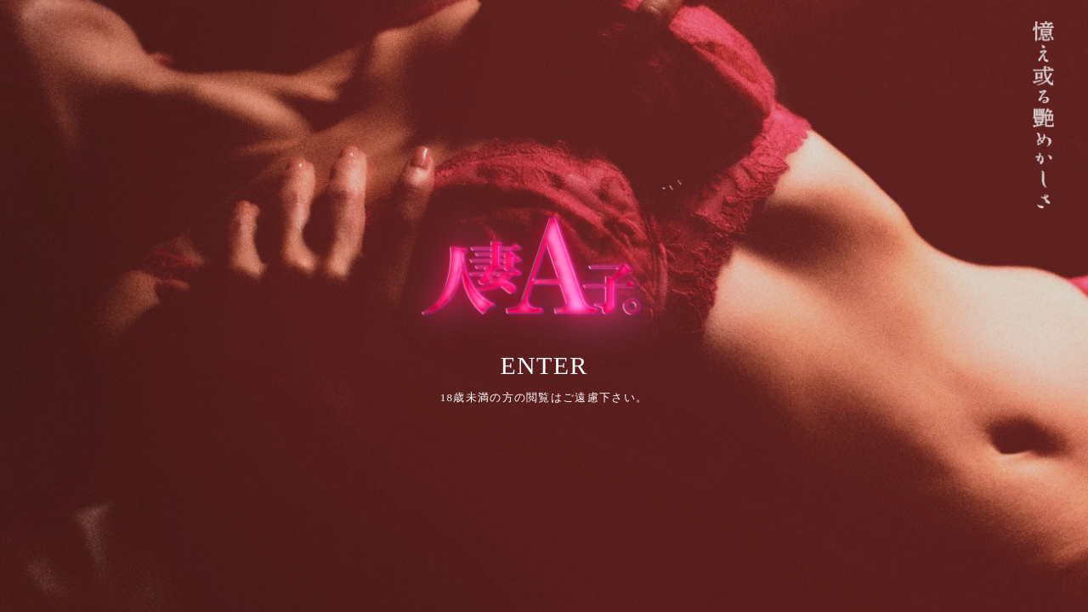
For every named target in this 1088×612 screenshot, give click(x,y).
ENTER (543, 365)
